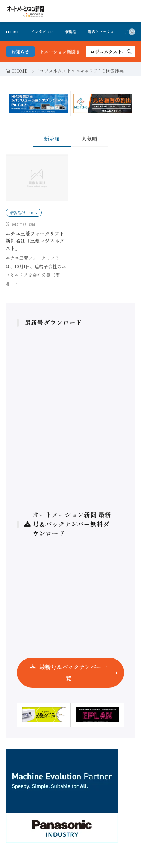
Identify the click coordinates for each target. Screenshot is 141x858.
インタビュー (42, 31)
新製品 (70, 31)
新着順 (52, 138)
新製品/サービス (24, 212)
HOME (13, 31)
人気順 (89, 138)
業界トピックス (101, 31)
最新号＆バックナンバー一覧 (73, 672)
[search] (129, 51)
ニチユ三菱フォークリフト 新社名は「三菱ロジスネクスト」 (35, 241)
